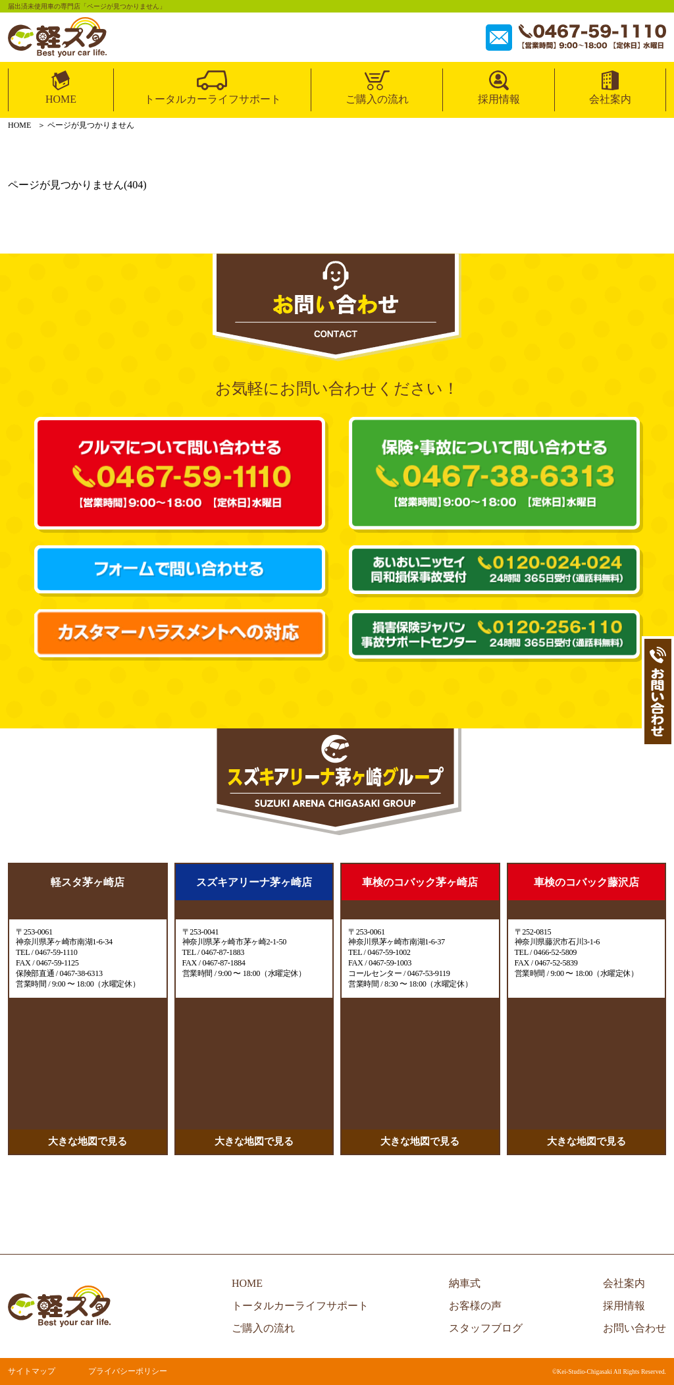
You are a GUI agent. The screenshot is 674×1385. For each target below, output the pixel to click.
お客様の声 (475, 1305)
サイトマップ (31, 1371)
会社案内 (610, 99)
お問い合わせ (634, 1328)
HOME (60, 99)
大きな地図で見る (87, 1141)
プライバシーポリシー (127, 1371)
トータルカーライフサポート (212, 99)
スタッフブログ (486, 1328)
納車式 (464, 1283)
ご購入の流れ (377, 99)
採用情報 (499, 99)
